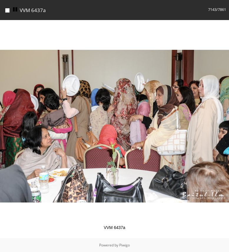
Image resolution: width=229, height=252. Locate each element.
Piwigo (124, 245)
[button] (223, 25)
